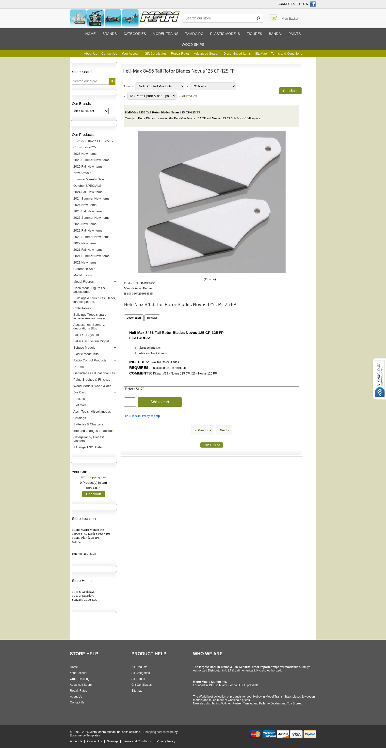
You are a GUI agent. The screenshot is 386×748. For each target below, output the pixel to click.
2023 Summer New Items (91, 217)
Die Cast (79, 392)
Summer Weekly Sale (88, 179)
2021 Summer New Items (91, 256)
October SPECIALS (87, 185)
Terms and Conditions (286, 53)
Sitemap (136, 690)
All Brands (138, 679)
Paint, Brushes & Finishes (91, 379)
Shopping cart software (159, 732)
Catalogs (79, 418)
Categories (135, 34)
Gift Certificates (156, 53)
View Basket (290, 18)
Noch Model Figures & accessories (89, 290)
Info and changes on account (93, 431)
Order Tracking (79, 679)
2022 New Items (84, 243)
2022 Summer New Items (91, 237)
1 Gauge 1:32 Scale (87, 447)
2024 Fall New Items (88, 192)
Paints (295, 34)
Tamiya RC (194, 34)
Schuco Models (84, 347)
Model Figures (83, 281)
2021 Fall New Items (88, 249)
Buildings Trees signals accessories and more (89, 316)
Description (134, 317)
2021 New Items (84, 262)
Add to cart (159, 402)
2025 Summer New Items (91, 160)
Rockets (79, 399)
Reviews (152, 317)
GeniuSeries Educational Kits (94, 373)
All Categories (140, 673)
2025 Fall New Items (88, 166)
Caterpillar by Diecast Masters (88, 439)
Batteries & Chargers (88, 424)
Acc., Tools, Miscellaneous (92, 411)
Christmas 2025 (84, 147)
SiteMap (261, 53)
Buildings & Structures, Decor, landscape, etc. (94, 300)
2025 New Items (84, 154)
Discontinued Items (237, 53)
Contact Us (109, 53)
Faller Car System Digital (91, 341)
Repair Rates (180, 53)
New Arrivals (82, 173)
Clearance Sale (84, 269)
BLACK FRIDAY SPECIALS (93, 141)
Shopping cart (96, 477)
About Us (90, 53)
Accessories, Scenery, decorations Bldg (89, 326)
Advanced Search (206, 53)
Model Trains (82, 275)
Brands (109, 34)
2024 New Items (84, 205)
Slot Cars (79, 405)
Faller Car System (86, 335)
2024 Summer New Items (91, 198)
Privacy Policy (166, 741)
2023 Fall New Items (88, 211)
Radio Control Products (89, 360)
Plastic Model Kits (86, 354)
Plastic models (225, 34)
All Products (189, 96)
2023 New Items (84, 224)
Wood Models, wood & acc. (92, 386)
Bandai (275, 34)
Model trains (165, 34)
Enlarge (210, 279)
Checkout (93, 494)
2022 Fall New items (87, 230)
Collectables (82, 308)
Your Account (131, 53)
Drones (78, 367)
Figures (254, 34)
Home (90, 34)
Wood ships (193, 45)
